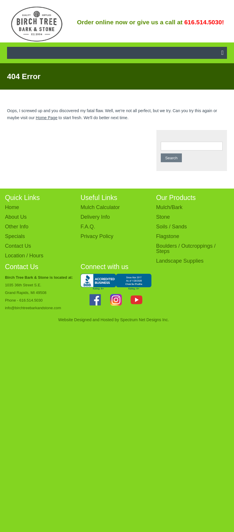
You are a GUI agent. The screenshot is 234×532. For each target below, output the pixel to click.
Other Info (16, 227)
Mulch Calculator (100, 207)
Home (12, 207)
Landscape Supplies (180, 261)
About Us (16, 217)
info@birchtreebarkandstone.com (33, 308)
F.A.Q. (88, 227)
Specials (15, 236)
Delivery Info (95, 217)
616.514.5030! (204, 22)
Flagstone (167, 236)
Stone (163, 217)
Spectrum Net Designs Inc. (144, 319)
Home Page (46, 117)
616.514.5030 (31, 300)
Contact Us (18, 246)
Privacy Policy (97, 236)
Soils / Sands (171, 227)
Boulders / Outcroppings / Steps (186, 248)
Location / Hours (24, 256)
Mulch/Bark (169, 207)
